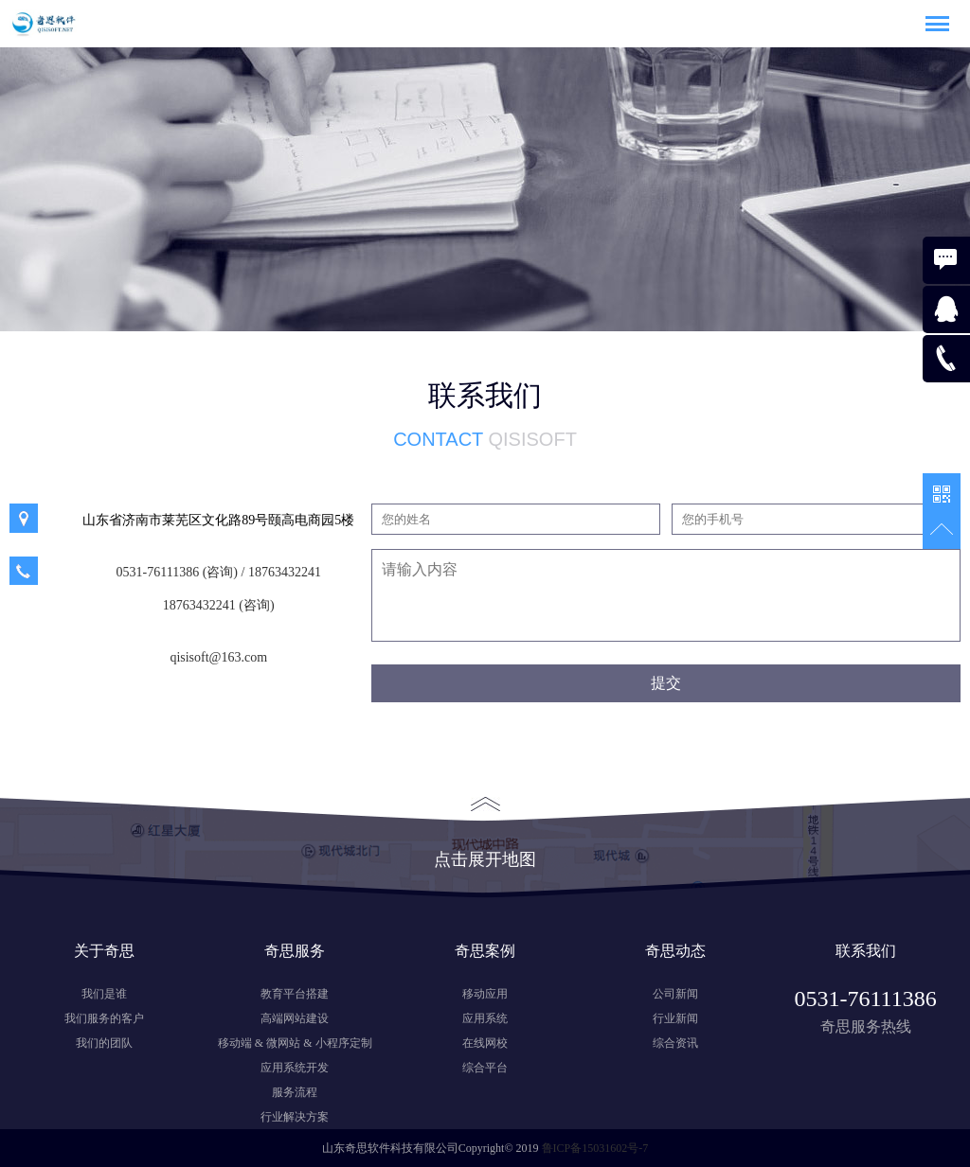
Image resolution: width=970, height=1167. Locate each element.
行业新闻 (675, 1018)
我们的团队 (104, 1043)
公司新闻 (675, 993)
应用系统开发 (294, 1067)
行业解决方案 (294, 1116)
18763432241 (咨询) (219, 605)
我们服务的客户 (104, 1018)
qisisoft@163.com (218, 657)
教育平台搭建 (294, 993)
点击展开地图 (485, 833)
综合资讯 (675, 1043)
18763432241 (284, 572)
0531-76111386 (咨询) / (181, 572)
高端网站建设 (294, 1018)
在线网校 (485, 1043)
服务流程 (294, 1092)
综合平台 (485, 1067)
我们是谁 (104, 993)
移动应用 (485, 993)
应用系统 (485, 1018)
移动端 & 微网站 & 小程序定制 (295, 1043)
